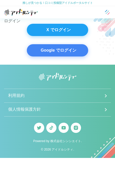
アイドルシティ (62, 149)
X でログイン (58, 30)
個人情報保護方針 (24, 109)
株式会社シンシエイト (65, 141)
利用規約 (16, 95)
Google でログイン (58, 50)
